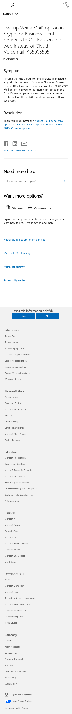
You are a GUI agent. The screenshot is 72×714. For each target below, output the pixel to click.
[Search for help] (13, 5)
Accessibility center (15, 280)
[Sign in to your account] (65, 5)
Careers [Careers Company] (8, 640)
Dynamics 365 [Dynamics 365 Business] (11, 531)
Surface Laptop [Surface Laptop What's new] (11, 342)
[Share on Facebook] (6, 142)
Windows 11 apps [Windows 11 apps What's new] (13, 379)
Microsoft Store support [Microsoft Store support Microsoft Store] (16, 409)
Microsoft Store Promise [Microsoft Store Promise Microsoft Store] (16, 433)
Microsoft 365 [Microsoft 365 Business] (11, 537)
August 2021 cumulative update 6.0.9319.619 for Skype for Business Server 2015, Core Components (34, 124)
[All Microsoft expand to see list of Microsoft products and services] (4, 5)
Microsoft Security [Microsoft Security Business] (13, 524)
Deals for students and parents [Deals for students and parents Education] (19, 494)
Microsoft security (14, 266)
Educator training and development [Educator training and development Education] (21, 488)
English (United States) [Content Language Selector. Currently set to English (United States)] (21, 694)
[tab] (16, 208)
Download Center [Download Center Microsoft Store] (13, 403)
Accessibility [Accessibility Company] (10, 677)
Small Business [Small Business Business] (11, 561)
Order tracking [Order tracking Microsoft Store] (11, 421)
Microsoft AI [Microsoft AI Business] (10, 518)
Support (8, 14)
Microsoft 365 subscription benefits (24, 239)
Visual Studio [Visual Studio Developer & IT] (11, 622)
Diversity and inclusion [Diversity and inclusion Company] (15, 671)
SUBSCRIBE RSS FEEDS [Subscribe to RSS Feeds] (21, 150)
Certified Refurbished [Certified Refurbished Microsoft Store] (14, 427)
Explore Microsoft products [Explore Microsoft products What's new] (17, 373)
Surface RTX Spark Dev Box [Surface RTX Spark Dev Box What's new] (17, 354)
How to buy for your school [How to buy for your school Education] (17, 482)
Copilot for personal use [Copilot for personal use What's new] (16, 366)
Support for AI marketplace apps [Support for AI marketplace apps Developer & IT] (20, 598)
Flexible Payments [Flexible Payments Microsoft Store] (13, 440)
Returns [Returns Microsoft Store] (8, 415)
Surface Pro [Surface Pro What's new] (10, 336)
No (47, 316)
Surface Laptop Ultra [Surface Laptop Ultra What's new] (14, 348)
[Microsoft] (36, 3)
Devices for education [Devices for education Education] (15, 464)
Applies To (12, 58)
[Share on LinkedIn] (13, 142)
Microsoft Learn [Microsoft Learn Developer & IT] (12, 591)
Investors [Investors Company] (9, 665)
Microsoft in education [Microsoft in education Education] (15, 457)
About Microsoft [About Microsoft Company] (12, 646)
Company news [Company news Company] (12, 652)
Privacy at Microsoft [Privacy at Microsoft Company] (14, 659)
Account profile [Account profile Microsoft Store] (12, 396)
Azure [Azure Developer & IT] (7, 579)
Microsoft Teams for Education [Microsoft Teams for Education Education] (19, 470)
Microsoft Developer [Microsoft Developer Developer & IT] (14, 585)
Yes (24, 316)
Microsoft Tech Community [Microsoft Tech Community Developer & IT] (17, 604)
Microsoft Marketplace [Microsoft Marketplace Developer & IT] (15, 610)
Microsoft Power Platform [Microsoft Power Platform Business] (16, 543)
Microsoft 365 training (17, 253)
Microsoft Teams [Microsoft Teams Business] (12, 549)
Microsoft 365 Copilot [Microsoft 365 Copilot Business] (15, 555)
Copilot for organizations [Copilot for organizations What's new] (16, 360)
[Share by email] (22, 142)
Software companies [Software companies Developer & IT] (14, 616)
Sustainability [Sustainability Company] (11, 683)
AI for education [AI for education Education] (12, 501)
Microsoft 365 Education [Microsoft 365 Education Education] (16, 476)
